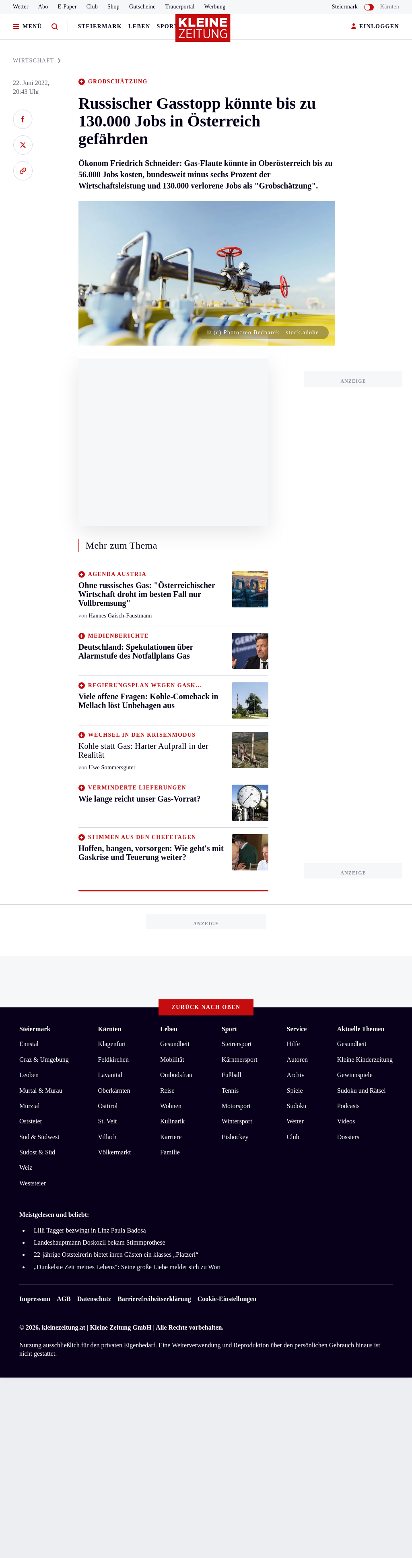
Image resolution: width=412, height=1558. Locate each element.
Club (92, 7)
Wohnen (170, 1105)
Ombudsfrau (176, 1074)
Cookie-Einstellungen (227, 1298)
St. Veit (107, 1121)
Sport (167, 26)
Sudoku (297, 1105)
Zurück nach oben (206, 1007)
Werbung (215, 7)
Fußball (231, 1074)
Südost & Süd (37, 1152)
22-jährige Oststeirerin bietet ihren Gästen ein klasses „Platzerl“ (116, 1254)
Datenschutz (94, 1298)
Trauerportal (180, 7)
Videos (346, 1121)
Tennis (230, 1090)
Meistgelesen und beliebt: (54, 1214)
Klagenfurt (112, 1043)
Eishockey (235, 1136)
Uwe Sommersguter (112, 767)
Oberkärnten (114, 1090)
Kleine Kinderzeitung (365, 1059)
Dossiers (348, 1136)
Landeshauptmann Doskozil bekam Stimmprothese (99, 1242)
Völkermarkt (114, 1152)
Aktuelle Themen (360, 1029)
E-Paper (67, 7)
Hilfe (293, 1043)
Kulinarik (172, 1121)
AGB (64, 1298)
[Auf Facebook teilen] (23, 119)
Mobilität (172, 1059)
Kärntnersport (240, 1059)
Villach (107, 1136)
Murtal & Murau (40, 1090)
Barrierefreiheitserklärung (154, 1298)
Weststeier (32, 1183)
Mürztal (29, 1105)
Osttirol (107, 1105)
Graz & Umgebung (44, 1059)
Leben (139, 26)
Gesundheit (175, 1043)
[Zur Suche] (55, 26)
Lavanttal (110, 1074)
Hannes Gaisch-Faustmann (120, 616)
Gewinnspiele (355, 1074)
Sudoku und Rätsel (361, 1090)
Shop (113, 7)
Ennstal (29, 1043)
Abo (43, 7)
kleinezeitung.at (63, 1327)
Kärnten (389, 7)
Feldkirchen (113, 1059)
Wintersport (237, 1121)
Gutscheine (142, 7)
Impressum (34, 1298)
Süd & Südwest (39, 1136)
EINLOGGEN (375, 26)
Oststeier (30, 1121)
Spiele (295, 1090)
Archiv (296, 1074)
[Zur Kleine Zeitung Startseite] (204, 32)
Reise (167, 1090)
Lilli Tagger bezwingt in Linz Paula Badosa (90, 1230)
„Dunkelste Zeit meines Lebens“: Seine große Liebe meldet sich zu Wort (127, 1267)
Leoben (29, 1074)
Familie (170, 1152)
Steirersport (237, 1043)
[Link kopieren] (23, 170)
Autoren (297, 1059)
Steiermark (100, 26)
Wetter (21, 7)
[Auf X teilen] (23, 145)
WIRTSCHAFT (37, 61)
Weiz (25, 1167)
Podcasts (348, 1105)
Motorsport (236, 1105)
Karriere (170, 1136)
